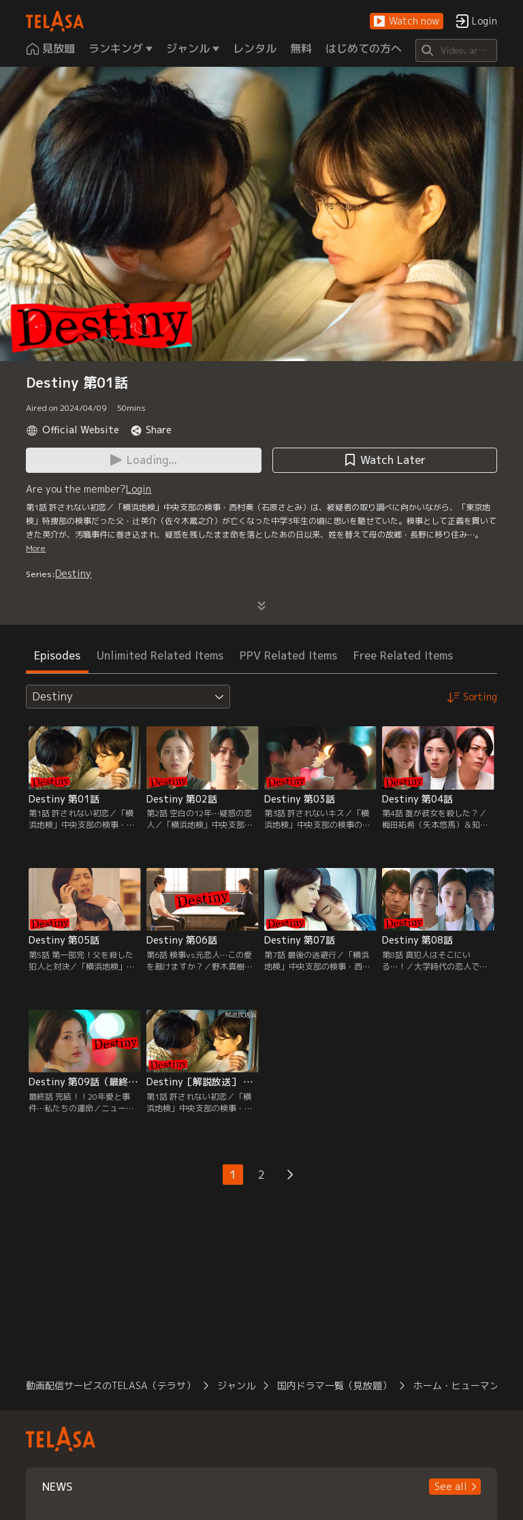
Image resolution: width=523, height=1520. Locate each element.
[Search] (455, 50)
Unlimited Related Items (160, 655)
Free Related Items (403, 655)
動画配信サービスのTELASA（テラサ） (110, 1385)
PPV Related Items (288, 655)
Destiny (73, 573)
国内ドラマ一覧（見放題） (334, 1385)
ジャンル (236, 1385)
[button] (406, 21)
